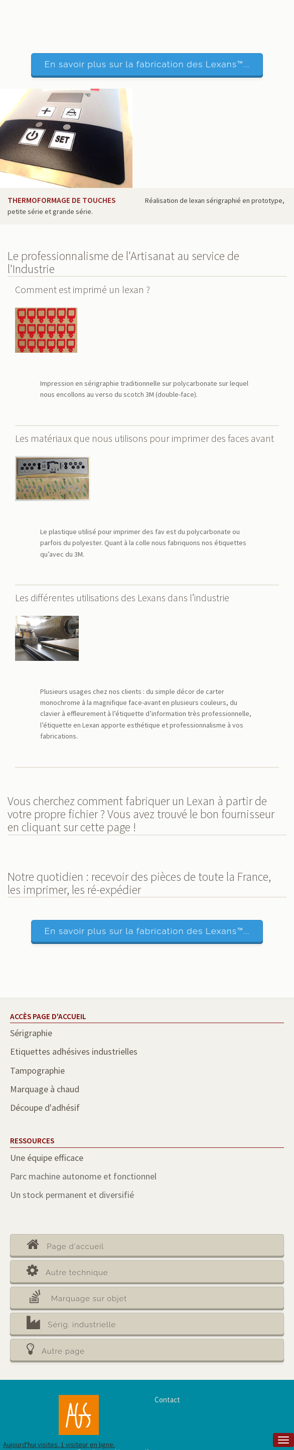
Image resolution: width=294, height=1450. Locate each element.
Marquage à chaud (44, 1089)
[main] (147, 764)
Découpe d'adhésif (45, 1107)
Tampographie (37, 1070)
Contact (167, 1399)
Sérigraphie (31, 1033)
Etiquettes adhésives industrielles (73, 1051)
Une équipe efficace (46, 1157)
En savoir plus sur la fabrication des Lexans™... (147, 64)
